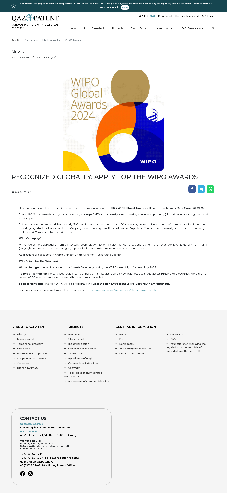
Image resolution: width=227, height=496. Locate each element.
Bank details (125, 343)
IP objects (117, 28)
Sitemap (208, 16)
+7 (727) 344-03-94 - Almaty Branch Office (47, 465)
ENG (152, 16)
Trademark (73, 353)
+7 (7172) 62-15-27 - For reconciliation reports (49, 457)
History (19, 334)
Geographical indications (81, 363)
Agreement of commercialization (86, 381)
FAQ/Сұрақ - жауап (193, 28)
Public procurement (130, 353)
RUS (146, 16)
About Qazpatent (94, 28)
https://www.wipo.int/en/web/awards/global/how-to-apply (121, 290)
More (125, 7)
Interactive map (165, 28)
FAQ (171, 339)
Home (72, 28)
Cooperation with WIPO (29, 358)
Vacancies (21, 363)
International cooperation (30, 353)
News (20, 40)
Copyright (72, 367)
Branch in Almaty (25, 367)
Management (23, 339)
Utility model (74, 339)
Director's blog (139, 28)
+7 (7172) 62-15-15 (31, 454)
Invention (72, 334)
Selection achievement (80, 348)
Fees (120, 339)
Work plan (21, 348)
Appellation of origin (78, 358)
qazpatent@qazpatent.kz (37, 461)
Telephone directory (28, 343)
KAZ (141, 16)
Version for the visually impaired (178, 16)
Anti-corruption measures (133, 348)
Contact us (175, 334)
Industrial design (76, 343)
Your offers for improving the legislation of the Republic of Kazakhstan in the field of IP (186, 347)
